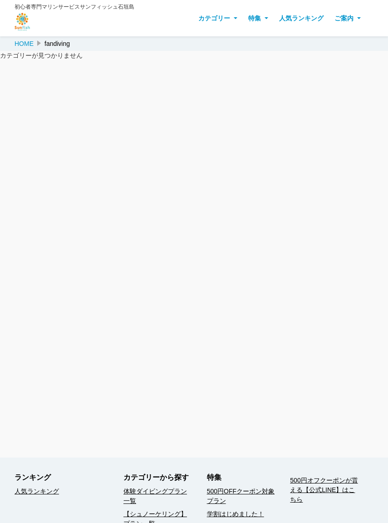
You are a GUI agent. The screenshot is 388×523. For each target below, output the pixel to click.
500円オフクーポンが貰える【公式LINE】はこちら (324, 490)
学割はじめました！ (235, 514)
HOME (24, 43)
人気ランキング (301, 18)
